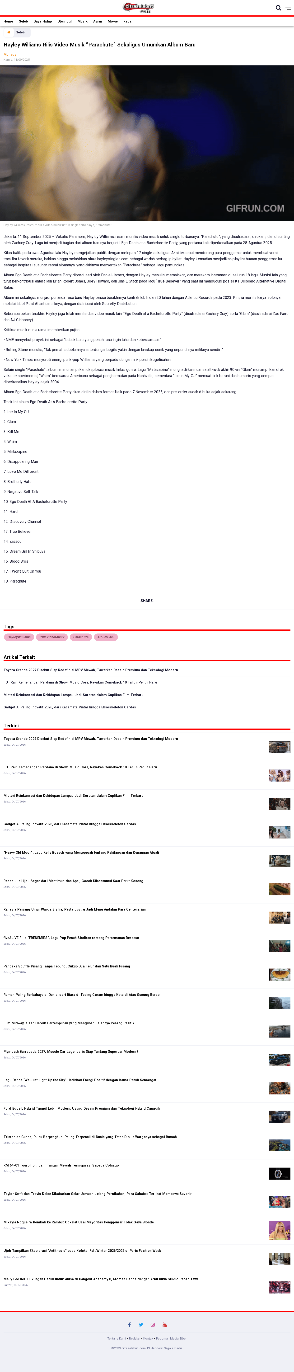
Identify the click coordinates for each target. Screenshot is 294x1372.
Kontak (148, 1338)
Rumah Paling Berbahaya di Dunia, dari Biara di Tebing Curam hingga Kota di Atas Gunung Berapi (82, 995)
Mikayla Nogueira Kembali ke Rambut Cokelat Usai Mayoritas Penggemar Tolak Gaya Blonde (79, 1222)
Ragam (129, 21)
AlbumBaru (106, 637)
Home (8, 21)
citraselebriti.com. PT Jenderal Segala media (151, 1348)
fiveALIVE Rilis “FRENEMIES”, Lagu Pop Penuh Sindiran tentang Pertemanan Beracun (71, 938)
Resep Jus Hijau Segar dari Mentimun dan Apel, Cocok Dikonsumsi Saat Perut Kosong (73, 881)
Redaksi (134, 1338)
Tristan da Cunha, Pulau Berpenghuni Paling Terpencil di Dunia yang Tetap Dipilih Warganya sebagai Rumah (90, 1137)
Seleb (23, 21)
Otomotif (64, 21)
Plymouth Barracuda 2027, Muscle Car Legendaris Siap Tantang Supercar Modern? (71, 1051)
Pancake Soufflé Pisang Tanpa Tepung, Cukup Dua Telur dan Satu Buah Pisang (67, 966)
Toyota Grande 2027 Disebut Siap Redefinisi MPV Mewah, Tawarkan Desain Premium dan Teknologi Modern (91, 670)
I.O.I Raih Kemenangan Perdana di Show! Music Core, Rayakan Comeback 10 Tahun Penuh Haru (80, 682)
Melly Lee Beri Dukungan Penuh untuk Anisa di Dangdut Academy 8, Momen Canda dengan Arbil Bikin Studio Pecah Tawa (101, 1279)
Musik (83, 21)
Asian (97, 21)
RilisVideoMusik (52, 637)
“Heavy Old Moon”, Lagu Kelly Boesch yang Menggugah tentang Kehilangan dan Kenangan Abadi (81, 852)
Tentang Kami (116, 1338)
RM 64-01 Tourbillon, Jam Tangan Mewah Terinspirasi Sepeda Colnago (61, 1165)
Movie (113, 21)
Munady (10, 54)
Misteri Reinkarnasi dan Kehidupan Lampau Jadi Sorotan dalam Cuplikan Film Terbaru (73, 695)
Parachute (81, 637)
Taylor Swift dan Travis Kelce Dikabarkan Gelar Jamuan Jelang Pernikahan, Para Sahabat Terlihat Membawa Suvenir (98, 1194)
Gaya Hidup (42, 21)
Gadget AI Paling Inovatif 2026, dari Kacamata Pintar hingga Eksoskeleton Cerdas (70, 707)
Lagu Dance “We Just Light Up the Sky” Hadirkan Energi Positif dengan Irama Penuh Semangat (80, 1080)
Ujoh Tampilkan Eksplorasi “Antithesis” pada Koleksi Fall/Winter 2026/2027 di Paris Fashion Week (82, 1251)
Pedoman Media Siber (171, 1338)
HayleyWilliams (19, 637)
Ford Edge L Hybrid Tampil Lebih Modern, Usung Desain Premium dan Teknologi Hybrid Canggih (82, 1108)
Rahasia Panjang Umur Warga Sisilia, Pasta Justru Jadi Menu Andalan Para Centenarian (75, 909)
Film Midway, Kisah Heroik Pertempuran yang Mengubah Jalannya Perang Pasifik (69, 1023)
